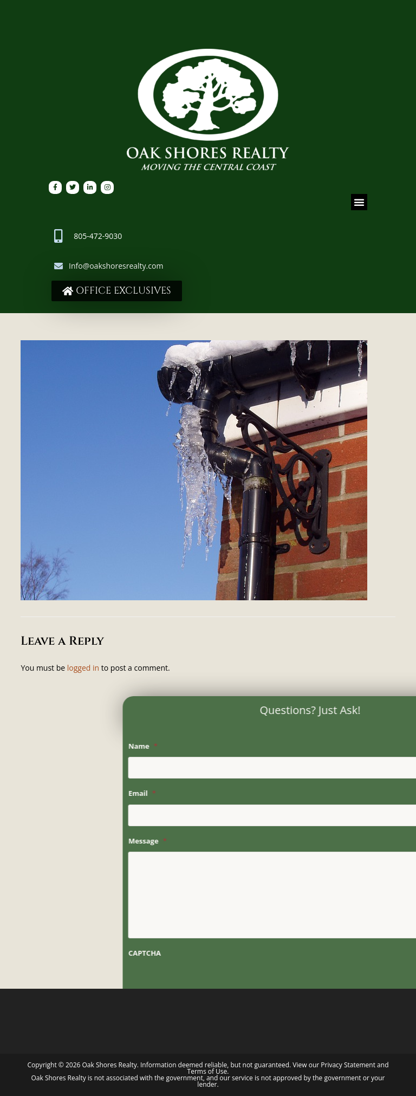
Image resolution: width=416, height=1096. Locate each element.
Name (223, 746)
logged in (83, 668)
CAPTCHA (225, 953)
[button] (359, 202)
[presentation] (291, 985)
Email (222, 793)
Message (228, 841)
